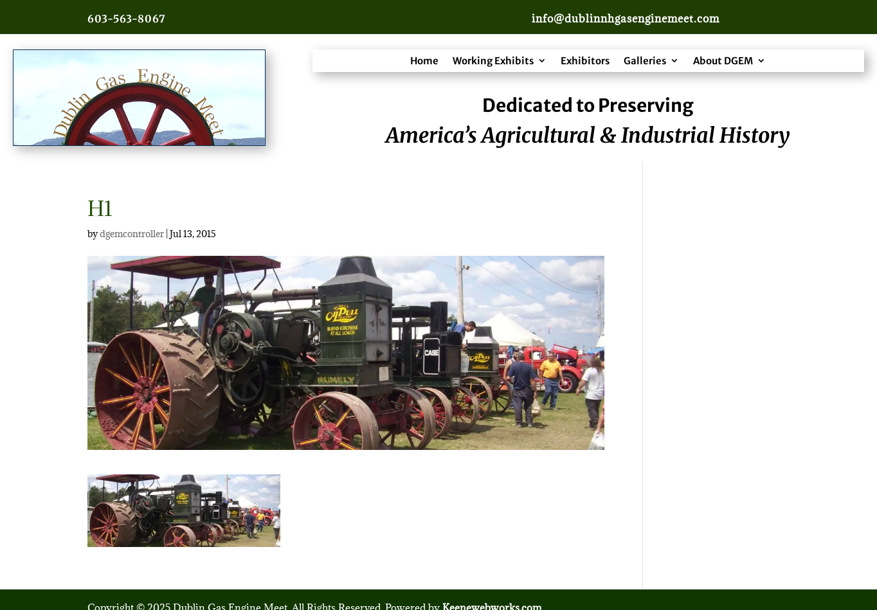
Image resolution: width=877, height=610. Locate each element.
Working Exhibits (493, 61)
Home (424, 61)
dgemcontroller (132, 234)
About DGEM (723, 61)
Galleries (645, 61)
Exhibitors (585, 61)
